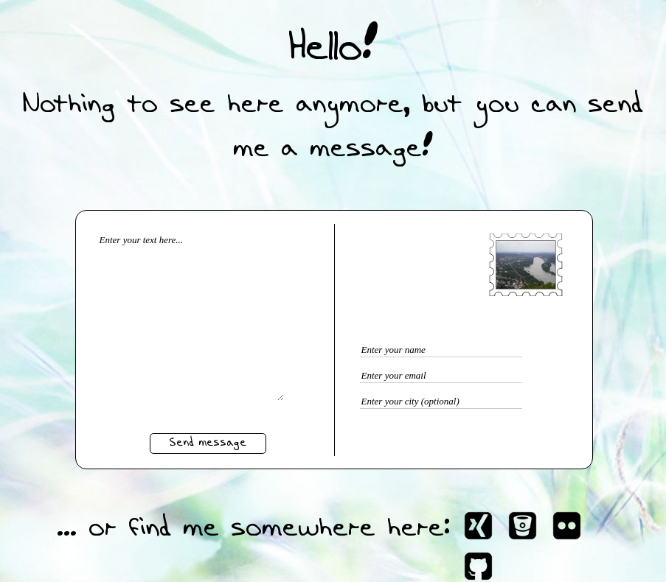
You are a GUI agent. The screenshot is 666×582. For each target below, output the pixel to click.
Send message (207, 443)
